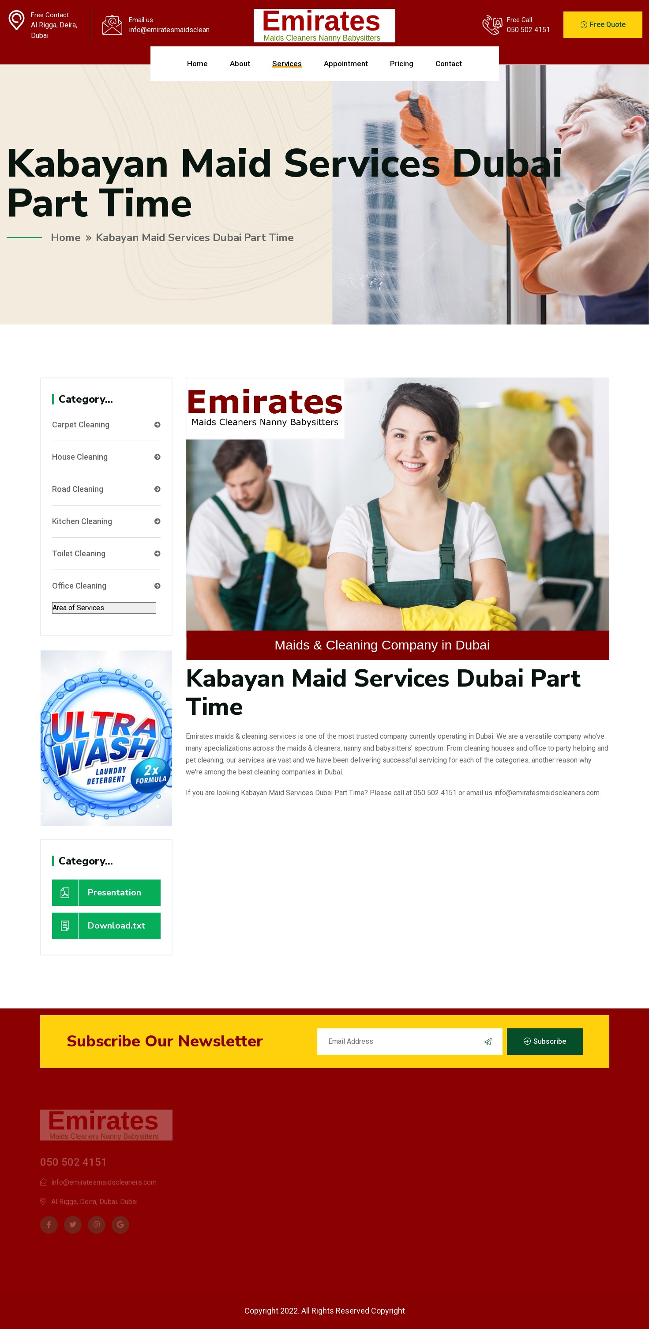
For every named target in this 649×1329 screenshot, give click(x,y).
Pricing (401, 63)
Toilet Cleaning (106, 554)
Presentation (96, 893)
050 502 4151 (528, 30)
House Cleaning (106, 457)
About (240, 63)
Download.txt (98, 926)
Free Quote (603, 24)
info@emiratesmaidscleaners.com (169, 30)
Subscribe (545, 1041)
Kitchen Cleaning (106, 521)
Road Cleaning (106, 489)
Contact (448, 63)
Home (197, 63)
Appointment (346, 63)
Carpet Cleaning (106, 425)
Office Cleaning (106, 586)
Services (287, 63)
